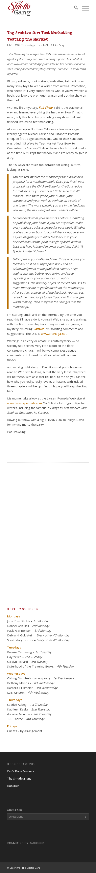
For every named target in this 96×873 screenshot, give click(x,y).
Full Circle (46, 107)
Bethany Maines (18, 683)
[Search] (74, 8)
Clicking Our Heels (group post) (28, 678)
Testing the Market (27, 40)
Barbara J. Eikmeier (20, 688)
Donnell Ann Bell (18, 626)
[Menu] (83, 8)
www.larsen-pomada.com (24, 403)
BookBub (13, 786)
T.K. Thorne (15, 719)
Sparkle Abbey (17, 705)
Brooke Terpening (19, 652)
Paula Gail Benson (19, 630)
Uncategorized (32, 45)
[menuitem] (74, 8)
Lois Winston (16, 692)
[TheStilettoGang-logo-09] (39, 8)
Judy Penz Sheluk (18, 621)
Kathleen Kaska (17, 709)
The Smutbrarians (19, 778)
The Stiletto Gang (55, 45)
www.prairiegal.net (54, 334)
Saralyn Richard (17, 662)
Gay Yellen (14, 657)
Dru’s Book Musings (20, 771)
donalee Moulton (18, 714)
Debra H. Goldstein (20, 635)
